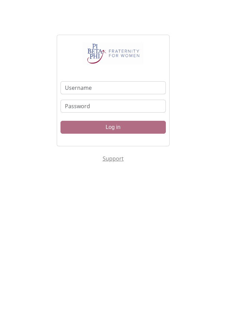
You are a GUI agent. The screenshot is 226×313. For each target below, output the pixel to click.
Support (113, 158)
